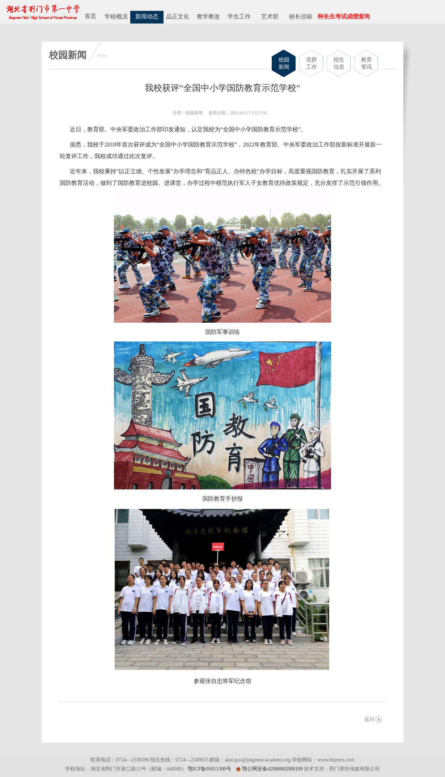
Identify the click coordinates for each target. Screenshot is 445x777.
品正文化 (177, 16)
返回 (369, 719)
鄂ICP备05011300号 (209, 769)
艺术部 (270, 16)
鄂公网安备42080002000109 (272, 769)
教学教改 (208, 16)
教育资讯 (366, 63)
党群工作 (311, 63)
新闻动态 (146, 16)
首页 (90, 16)
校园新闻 (284, 63)
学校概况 (116, 16)
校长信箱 (300, 16)
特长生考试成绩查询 (344, 16)
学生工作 (239, 16)
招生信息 (339, 63)
